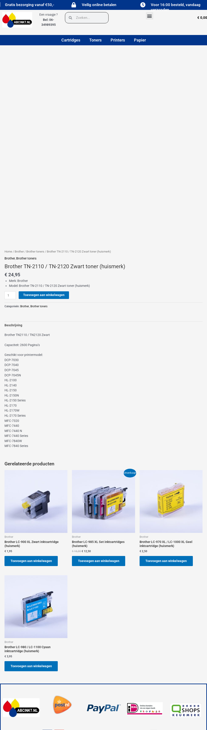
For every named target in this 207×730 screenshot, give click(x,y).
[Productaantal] (10, 295)
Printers (118, 40)
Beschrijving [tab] (13, 325)
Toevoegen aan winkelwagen (44, 295)
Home (8, 251)
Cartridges (70, 40)
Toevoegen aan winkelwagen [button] (31, 561)
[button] (149, 16)
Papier (140, 40)
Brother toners (35, 251)
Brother (19, 251)
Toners (95, 40)
